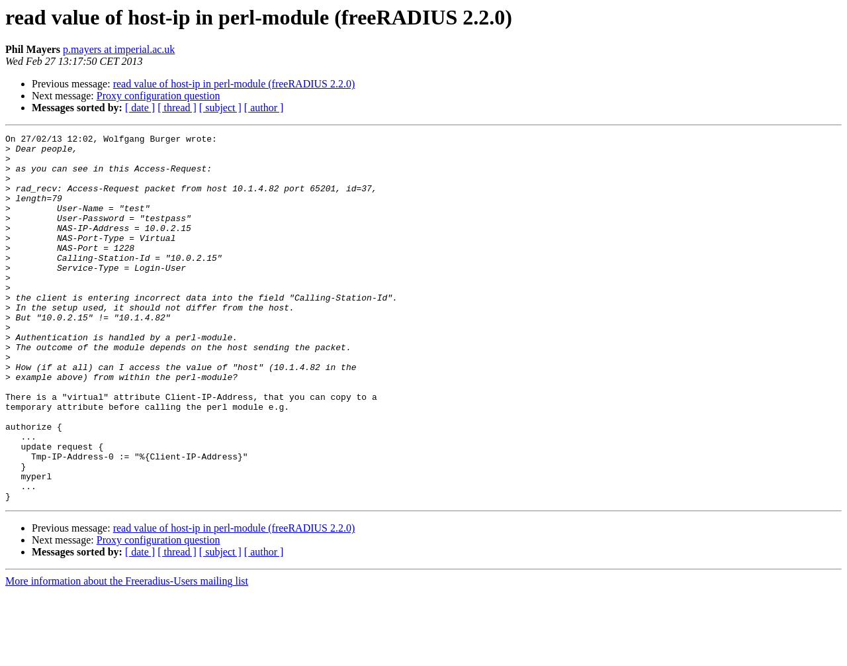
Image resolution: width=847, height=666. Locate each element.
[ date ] (140, 107)
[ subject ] (220, 107)
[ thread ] (177, 107)
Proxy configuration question (158, 95)
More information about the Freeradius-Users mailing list (126, 654)
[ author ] (264, 107)
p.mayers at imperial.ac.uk (119, 49)
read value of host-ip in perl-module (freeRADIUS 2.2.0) (234, 83)
